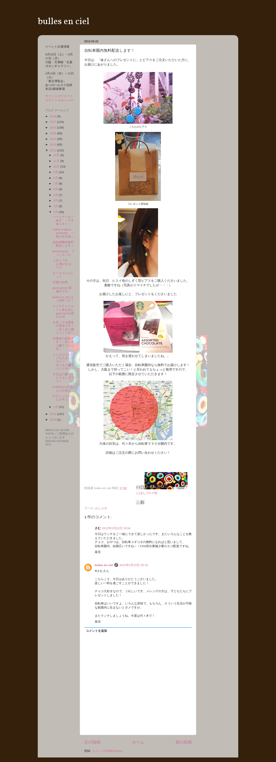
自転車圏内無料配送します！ (63, 244)
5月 (56, 195)
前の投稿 (184, 742)
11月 (56, 161)
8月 (56, 178)
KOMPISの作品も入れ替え (63, 388)
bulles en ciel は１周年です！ (63, 299)
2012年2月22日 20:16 (133, 565)
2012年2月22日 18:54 (116, 528)
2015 (53, 133)
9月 (56, 172)
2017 (53, 122)
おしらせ (101, 508)
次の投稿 (92, 742)
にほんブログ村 (146, 493)
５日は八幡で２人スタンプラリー (63, 378)
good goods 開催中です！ (62, 289)
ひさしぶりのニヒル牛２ (63, 397)
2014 (53, 139)
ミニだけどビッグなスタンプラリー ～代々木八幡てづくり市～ (63, 361)
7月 (56, 183)
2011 (53, 414)
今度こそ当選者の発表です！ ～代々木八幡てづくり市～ (65, 328)
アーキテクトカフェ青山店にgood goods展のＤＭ (63, 311)
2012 (53, 150)
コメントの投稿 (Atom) (107, 751)
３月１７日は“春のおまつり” (62, 264)
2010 (53, 419)
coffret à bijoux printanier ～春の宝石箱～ (63, 233)
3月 (56, 206)
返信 (98, 552)
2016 (53, 127)
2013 (53, 144)
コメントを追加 (96, 630)
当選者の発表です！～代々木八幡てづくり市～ (63, 344)
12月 (56, 155)
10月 (56, 166)
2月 (56, 212)
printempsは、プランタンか (63, 253)
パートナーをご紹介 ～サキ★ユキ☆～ (63, 220)
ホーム (138, 742)
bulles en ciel (63, 22)
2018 (53, 116)
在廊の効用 (60, 282)
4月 (56, 200)
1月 (56, 406)
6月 (56, 189)
